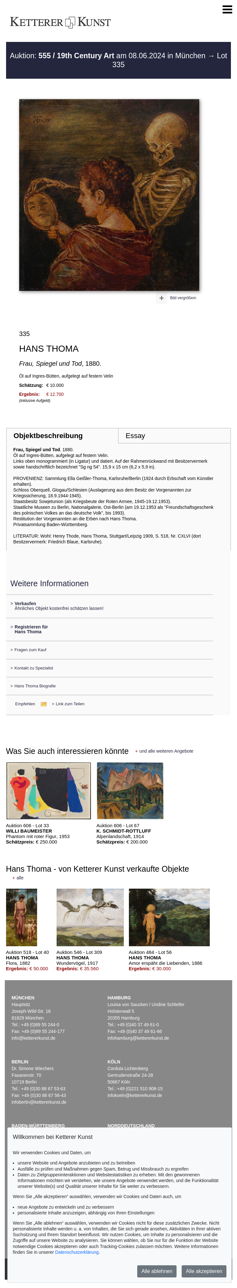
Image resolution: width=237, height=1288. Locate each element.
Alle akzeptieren (204, 1271)
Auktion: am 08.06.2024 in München (109, 56)
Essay (135, 436)
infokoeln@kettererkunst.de (134, 1095)
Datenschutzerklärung (77, 1252)
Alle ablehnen (156, 1271)
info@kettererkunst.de (33, 1038)
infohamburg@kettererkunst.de (138, 1038)
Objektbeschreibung (48, 436)
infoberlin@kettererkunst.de (39, 1102)
